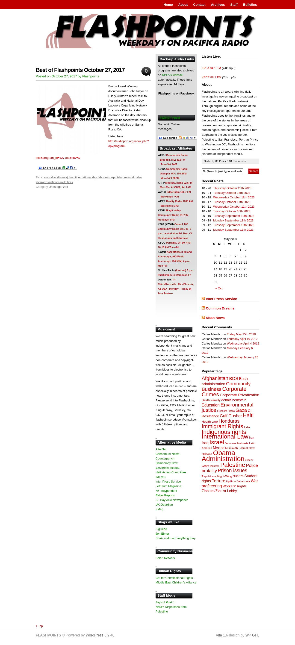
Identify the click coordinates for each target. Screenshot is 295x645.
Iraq (205, 443)
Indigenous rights (224, 432)
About (183, 4)
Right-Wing (224, 476)
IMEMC (160, 477)
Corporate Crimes (224, 392)
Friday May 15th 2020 (241, 334)
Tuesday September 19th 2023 (233, 216)
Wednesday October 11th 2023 (234, 206)
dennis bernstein (233, 400)
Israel (216, 442)
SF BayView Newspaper (172, 500)
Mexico (218, 448)
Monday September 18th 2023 (233, 220)
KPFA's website (172, 75)
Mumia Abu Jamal (236, 448)
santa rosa (54, 182)
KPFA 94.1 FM (211, 68)
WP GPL (252, 635)
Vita (219, 635)
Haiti (248, 415)
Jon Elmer (162, 533)
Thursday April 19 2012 (242, 339)
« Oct (219, 288)
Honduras (229, 421)
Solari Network (165, 558)
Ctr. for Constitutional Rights (174, 578)
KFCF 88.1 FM (211, 77)
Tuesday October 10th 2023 (231, 211)
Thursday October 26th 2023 (232, 188)
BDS (233, 378)
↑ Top (39, 626)
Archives (218, 4)
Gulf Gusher (231, 416)
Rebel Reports (165, 495)
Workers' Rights (234, 486)
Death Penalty (211, 400)
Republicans (209, 476)
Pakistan (214, 466)
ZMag (159, 509)
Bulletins (250, 4)
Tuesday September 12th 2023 (233, 225)
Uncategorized (58, 186)
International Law (225, 436)
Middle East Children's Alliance (176, 582)
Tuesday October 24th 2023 (231, 192)
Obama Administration (223, 455)
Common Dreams (220, 308)
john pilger (74, 177)
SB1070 (238, 476)
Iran (251, 437)
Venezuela (243, 481)
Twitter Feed (170, 118)
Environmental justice (227, 407)
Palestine (232, 464)
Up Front (231, 481)
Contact (199, 4)
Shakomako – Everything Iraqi (175, 538)
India (247, 427)
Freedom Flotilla (226, 410)
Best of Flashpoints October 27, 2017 (80, 70)
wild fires (67, 182)
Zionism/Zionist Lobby (219, 491)
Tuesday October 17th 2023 (231, 202)
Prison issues (232, 470)
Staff (234, 4)
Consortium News (167, 454)
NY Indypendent (166, 490)
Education (211, 405)
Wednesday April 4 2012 (243, 343)
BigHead (161, 529)
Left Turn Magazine (168, 486)
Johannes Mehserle (236, 443)
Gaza (241, 410)
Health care (210, 421)
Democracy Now (166, 463)
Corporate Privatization (239, 395)
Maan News (215, 318)
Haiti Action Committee (171, 472)
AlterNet (161, 449)
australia (49, 177)
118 (230, 160)
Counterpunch (165, 458)
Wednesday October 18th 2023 (234, 197)
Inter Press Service (221, 299)
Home (168, 4)
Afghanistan (215, 378)
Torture (218, 480)
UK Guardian (164, 504)
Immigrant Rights (222, 426)
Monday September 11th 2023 (233, 229)
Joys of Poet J (165, 602)
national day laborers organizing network (108, 177)
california (61, 177)
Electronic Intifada (167, 467)
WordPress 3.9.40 (100, 635)
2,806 (215, 160)
